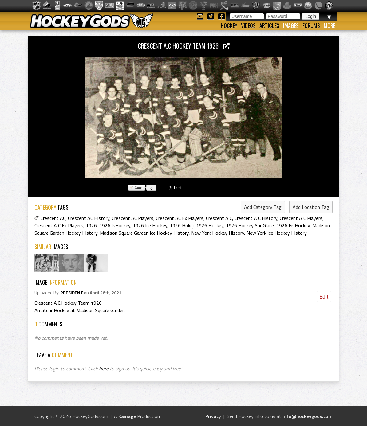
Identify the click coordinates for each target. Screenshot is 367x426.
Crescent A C (219, 218)
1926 (91, 225)
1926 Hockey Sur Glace (250, 225)
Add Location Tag (311, 207)
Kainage (127, 416)
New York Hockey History (217, 232)
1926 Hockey (209, 225)
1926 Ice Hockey (150, 225)
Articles (269, 25)
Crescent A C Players (301, 218)
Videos (248, 25)
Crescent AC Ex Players (179, 218)
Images (291, 25)
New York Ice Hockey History (277, 232)
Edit (324, 296)
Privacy (213, 416)
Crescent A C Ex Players (58, 225)
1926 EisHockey (293, 225)
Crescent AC (53, 218)
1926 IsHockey (114, 225)
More (329, 25)
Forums (311, 25)
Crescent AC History (88, 218)
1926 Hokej (182, 225)
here (104, 368)
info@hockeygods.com (307, 416)
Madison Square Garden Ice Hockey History (144, 232)
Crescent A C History (256, 218)
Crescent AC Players (132, 218)
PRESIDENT (71, 292)
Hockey (229, 25)
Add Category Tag (263, 207)
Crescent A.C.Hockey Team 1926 (184, 45)
